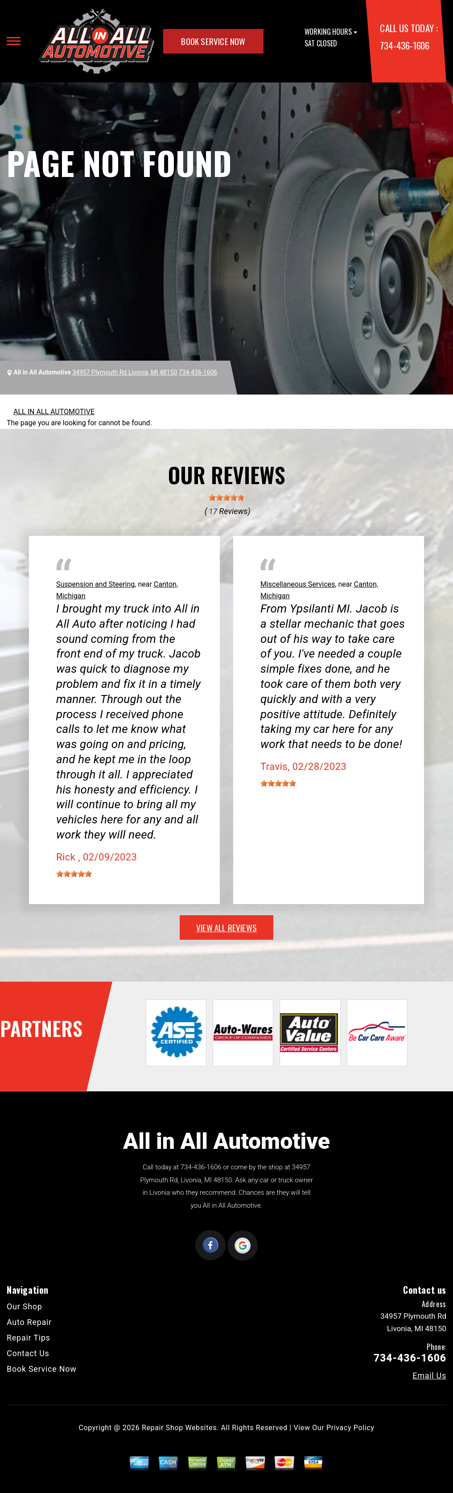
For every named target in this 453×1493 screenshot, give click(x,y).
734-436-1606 (404, 45)
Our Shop (24, 1306)
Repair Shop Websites (179, 1427)
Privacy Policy (350, 1427)
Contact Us (28, 1353)
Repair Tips (28, 1337)
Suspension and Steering (95, 584)
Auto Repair (29, 1322)
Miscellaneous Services (297, 584)
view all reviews (226, 927)
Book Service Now (213, 41)
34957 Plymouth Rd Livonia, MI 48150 (124, 372)
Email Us (429, 1376)
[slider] (226, 497)
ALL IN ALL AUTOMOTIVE (54, 411)
